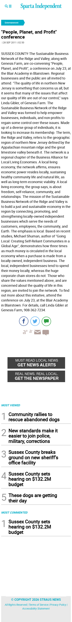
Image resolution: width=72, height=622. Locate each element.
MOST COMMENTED (14, 512)
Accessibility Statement (36, 608)
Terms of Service (38, 604)
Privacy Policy (58, 604)
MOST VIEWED (10, 405)
